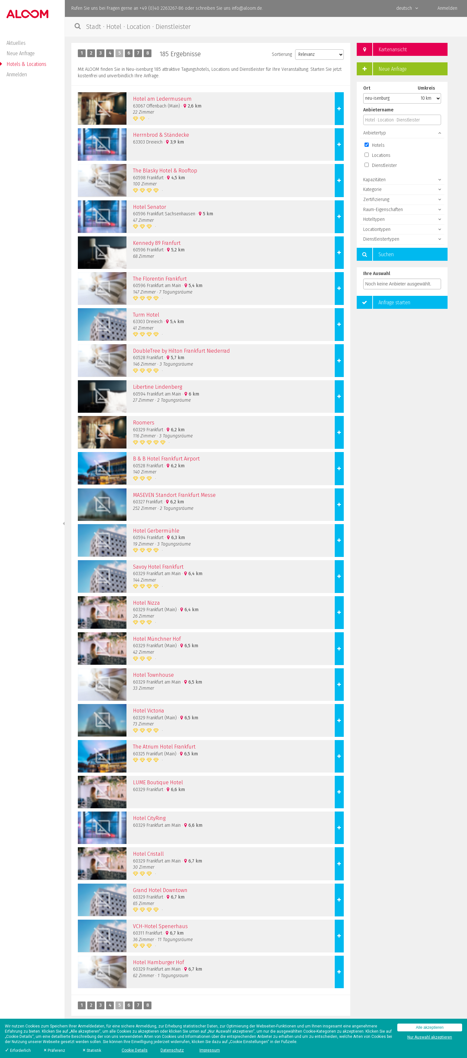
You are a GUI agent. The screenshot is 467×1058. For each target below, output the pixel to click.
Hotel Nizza (146, 603)
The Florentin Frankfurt (160, 279)
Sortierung (282, 54)
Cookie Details (135, 1050)
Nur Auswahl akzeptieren (429, 1037)
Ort (366, 88)
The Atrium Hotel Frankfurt (164, 747)
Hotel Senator (149, 207)
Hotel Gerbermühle (156, 531)
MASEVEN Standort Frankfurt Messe (174, 495)
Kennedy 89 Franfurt (157, 243)
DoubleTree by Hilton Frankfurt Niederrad (181, 351)
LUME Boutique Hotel (158, 782)
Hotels (375, 145)
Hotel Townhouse (153, 675)
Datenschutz (172, 1050)
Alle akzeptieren (429, 1027)
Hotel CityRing (149, 818)
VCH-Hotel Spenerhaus (160, 926)
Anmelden (16, 74)
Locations (377, 155)
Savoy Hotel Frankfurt (158, 567)
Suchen (375, 254)
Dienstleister (381, 165)
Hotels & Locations (26, 64)
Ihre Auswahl (376, 273)
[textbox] (403, 283)
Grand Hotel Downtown (160, 890)
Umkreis (426, 88)
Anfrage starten (383, 302)
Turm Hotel (146, 315)
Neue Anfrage (20, 53)
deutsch (407, 8)
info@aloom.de (247, 8)
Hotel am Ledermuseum (162, 99)
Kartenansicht (382, 49)
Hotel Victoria (148, 711)
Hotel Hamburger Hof (158, 962)
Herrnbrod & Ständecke (161, 135)
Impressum (209, 1050)
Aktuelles (16, 43)
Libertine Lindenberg (157, 387)
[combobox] (402, 284)
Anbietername (378, 110)
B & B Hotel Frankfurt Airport (166, 459)
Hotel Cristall (148, 854)
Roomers (143, 423)
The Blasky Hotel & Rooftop (165, 171)
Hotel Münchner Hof (157, 639)
